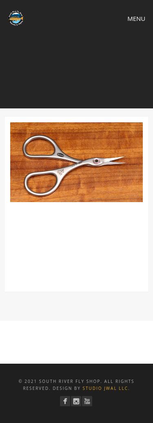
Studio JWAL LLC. (106, 388)
